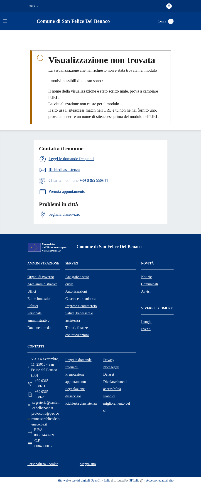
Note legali (111, 367)
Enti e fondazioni (39, 299)
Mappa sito (88, 464)
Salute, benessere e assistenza (79, 316)
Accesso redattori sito (160, 480)
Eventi (146, 329)
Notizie (146, 277)
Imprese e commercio (81, 306)
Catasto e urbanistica (80, 299)
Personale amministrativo (38, 316)
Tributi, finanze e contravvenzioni (77, 331)
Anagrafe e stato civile (77, 280)
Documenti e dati (39, 328)
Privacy (108, 360)
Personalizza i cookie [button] (42, 464)
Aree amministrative (42, 284)
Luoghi (146, 322)
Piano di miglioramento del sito (116, 403)
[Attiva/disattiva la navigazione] (5, 21)
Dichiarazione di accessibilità (115, 385)
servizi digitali (81, 480)
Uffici (31, 291)
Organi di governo (40, 277)
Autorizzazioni (76, 291)
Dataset (108, 374)
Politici (32, 306)
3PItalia (134, 480)
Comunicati (149, 284)
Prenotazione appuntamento (75, 378)
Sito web (63, 480)
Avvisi (145, 291)
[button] (33, 6)
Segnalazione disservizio (75, 392)
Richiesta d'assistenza (81, 403)
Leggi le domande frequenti (78, 363)
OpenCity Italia (100, 480)
